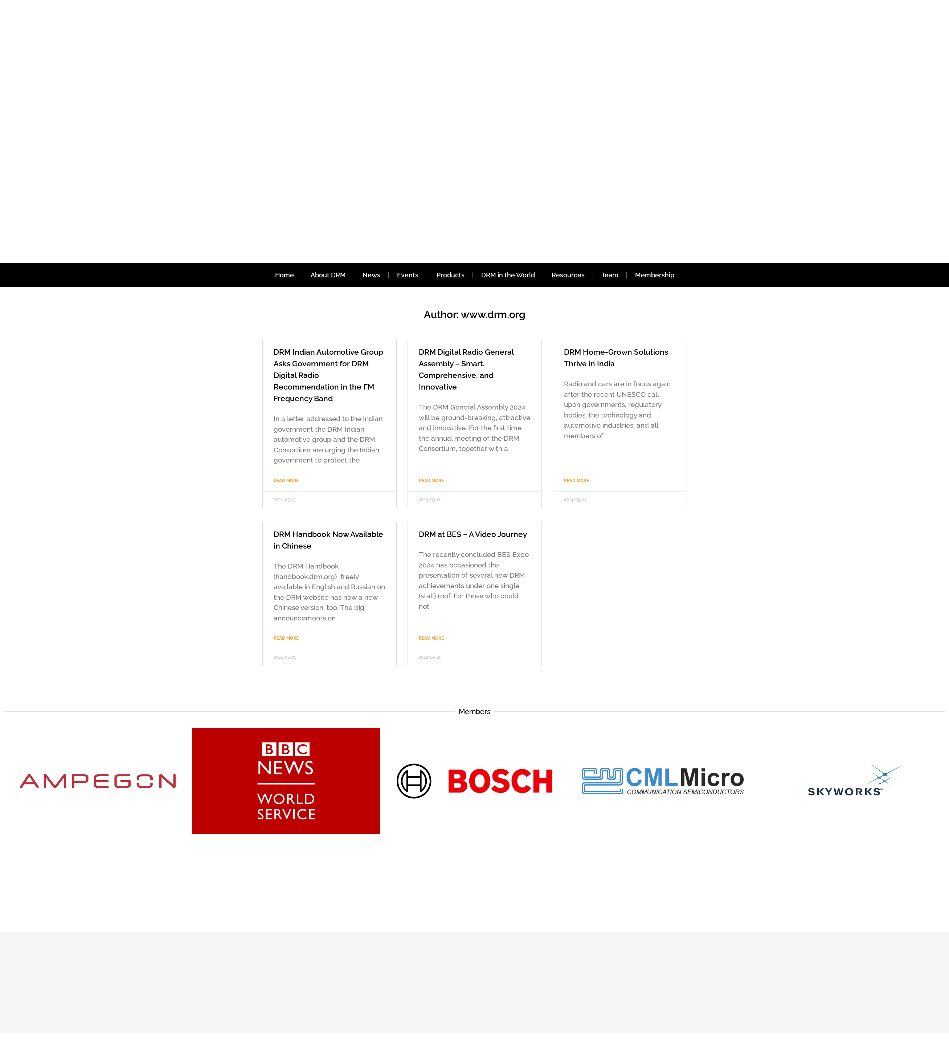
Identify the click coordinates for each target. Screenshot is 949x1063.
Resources (568, 275)
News (371, 275)
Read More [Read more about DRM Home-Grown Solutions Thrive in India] (576, 480)
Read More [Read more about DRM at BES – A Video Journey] (431, 638)
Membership (654, 275)
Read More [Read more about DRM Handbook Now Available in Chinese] (286, 638)
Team (609, 275)
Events (408, 275)
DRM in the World (508, 275)
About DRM (328, 275)
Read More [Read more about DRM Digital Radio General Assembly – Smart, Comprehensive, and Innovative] (431, 480)
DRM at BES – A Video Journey (473, 534)
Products (451, 275)
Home (284, 275)
